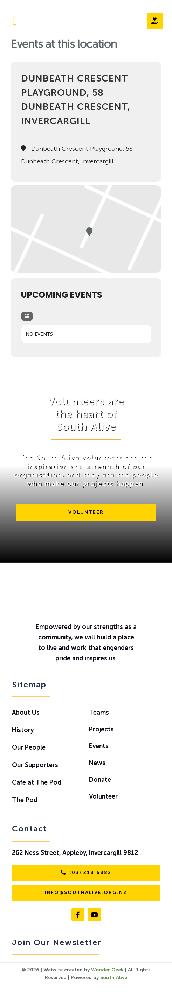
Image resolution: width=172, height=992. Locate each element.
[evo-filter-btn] (27, 316)
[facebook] (77, 914)
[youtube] (94, 914)
